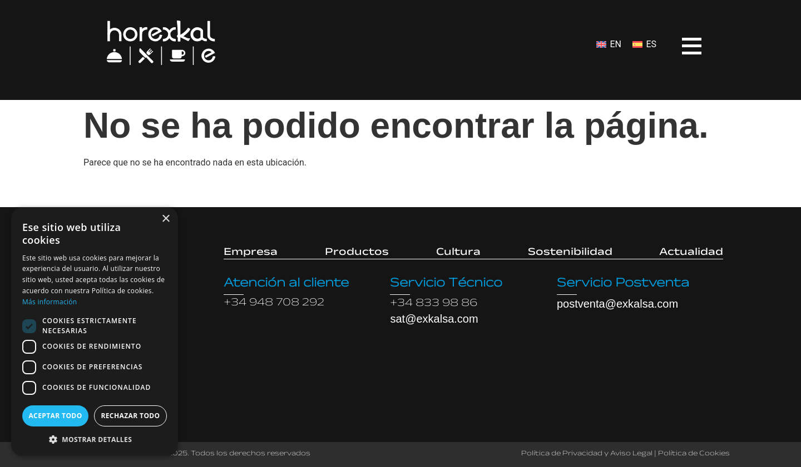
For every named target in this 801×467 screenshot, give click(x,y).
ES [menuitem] (651, 44)
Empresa (251, 253)
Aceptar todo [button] (55, 415)
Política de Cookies (694, 454)
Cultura (458, 253)
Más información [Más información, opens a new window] (49, 302)
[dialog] (94, 331)
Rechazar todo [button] (130, 415)
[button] (94, 439)
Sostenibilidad (570, 253)
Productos (357, 253)
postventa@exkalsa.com (617, 304)
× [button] (165, 219)
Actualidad (691, 253)
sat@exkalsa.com (434, 319)
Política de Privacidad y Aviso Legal (586, 454)
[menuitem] (609, 44)
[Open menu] (683, 38)
